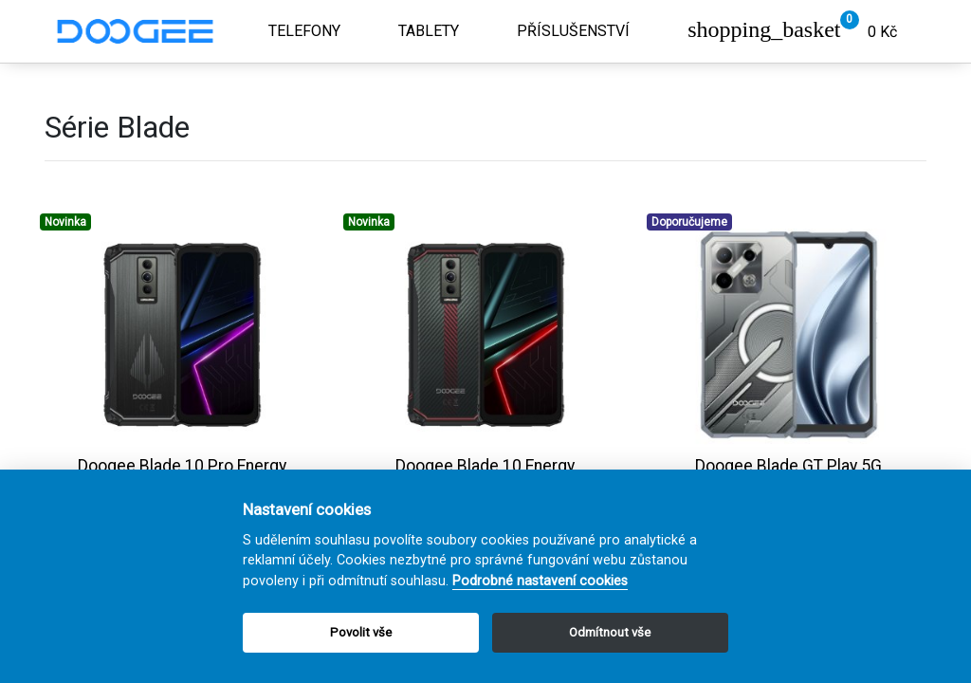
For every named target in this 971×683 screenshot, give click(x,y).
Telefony (304, 31)
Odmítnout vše (609, 632)
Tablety (428, 31)
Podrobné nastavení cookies (540, 581)
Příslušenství (573, 31)
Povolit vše (361, 632)
